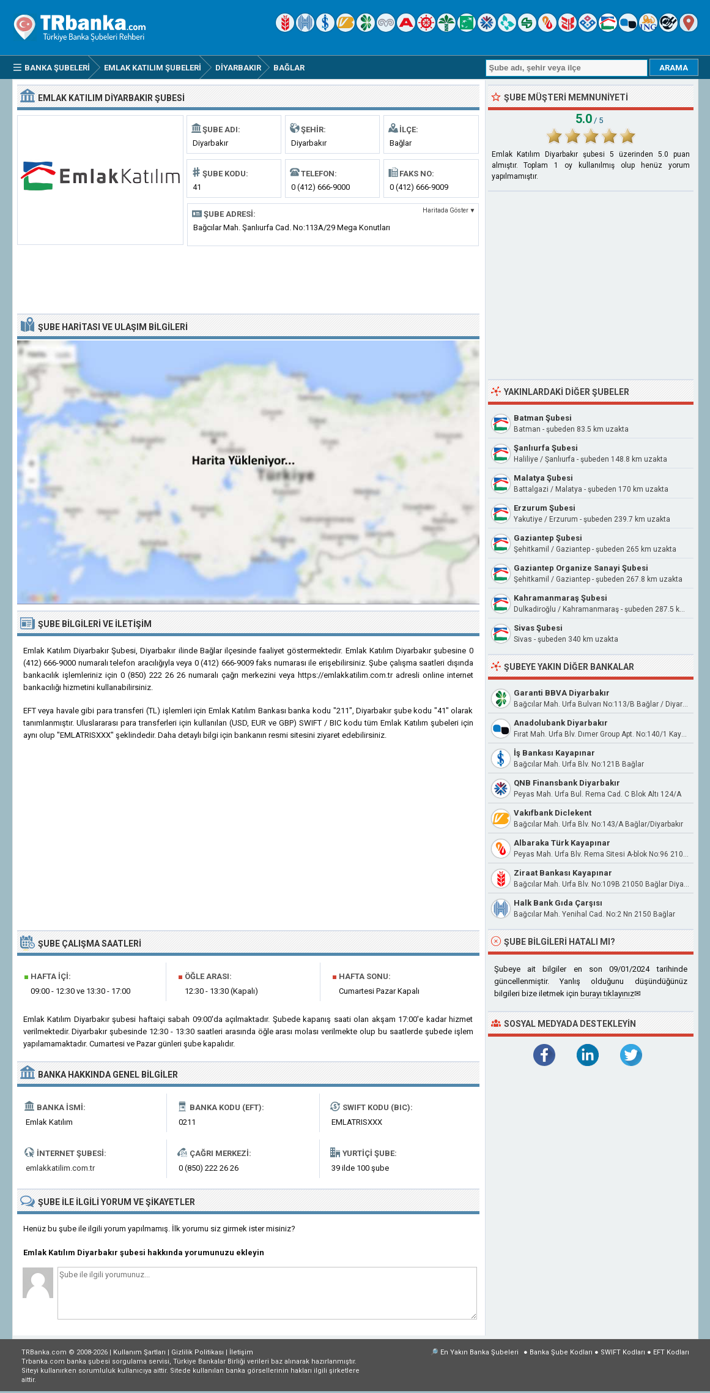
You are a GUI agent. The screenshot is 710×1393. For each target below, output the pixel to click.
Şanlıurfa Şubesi (546, 447)
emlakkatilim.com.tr (60, 1168)
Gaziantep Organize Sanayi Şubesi (581, 568)
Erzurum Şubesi (544, 508)
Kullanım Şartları (139, 1352)
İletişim (241, 1352)
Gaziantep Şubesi (548, 538)
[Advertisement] (248, 278)
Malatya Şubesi (543, 477)
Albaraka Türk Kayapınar (562, 842)
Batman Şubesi (543, 417)
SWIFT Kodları (623, 1352)
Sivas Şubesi (538, 628)
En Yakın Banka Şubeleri (479, 1352)
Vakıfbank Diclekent (552, 812)
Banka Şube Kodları (561, 1352)
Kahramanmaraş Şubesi (560, 598)
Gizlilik (197, 1352)
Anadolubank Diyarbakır (561, 722)
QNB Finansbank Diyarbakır (567, 782)
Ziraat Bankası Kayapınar (563, 872)
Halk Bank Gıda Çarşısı (558, 902)
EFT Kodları (671, 1352)
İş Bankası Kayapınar (554, 752)
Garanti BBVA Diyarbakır (562, 692)
